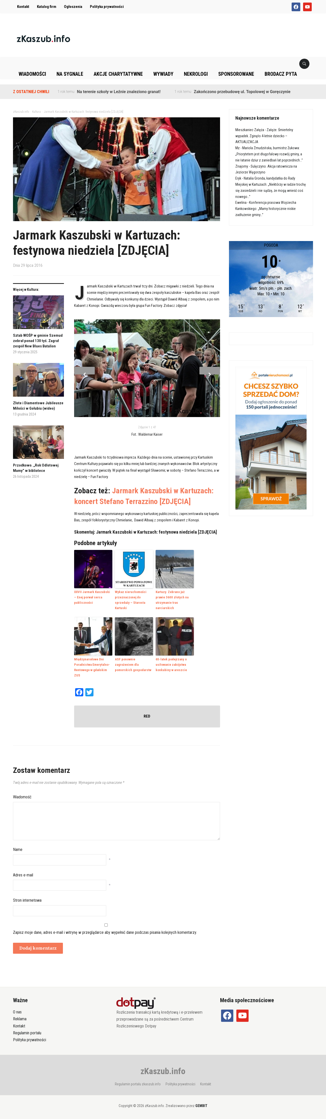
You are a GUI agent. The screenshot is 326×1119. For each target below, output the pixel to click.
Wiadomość (22, 796)
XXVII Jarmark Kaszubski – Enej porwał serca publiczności (92, 597)
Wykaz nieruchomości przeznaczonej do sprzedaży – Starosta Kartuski (130, 600)
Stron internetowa (27, 900)
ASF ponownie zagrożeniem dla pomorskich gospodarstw (133, 664)
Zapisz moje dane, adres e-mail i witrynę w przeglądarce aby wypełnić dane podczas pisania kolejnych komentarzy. (105, 931)
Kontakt (23, 6)
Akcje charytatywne (118, 74)
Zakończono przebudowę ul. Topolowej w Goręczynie (242, 91)
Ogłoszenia (73, 6)
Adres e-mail (23, 874)
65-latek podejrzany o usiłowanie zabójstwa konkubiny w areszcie (171, 664)
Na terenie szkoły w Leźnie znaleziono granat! (118, 91)
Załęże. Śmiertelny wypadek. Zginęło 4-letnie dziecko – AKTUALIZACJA (264, 136)
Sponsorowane (236, 74)
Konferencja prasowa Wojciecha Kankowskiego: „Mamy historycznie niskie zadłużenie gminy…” (265, 208)
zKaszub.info (163, 1071)
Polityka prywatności (107, 6)
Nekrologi (196, 74)
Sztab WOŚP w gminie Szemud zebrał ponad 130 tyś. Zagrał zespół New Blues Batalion (38, 340)
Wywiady (163, 74)
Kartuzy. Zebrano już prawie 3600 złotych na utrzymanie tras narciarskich (172, 600)
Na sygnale (70, 74)
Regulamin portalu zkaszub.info (138, 1084)
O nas (17, 1011)
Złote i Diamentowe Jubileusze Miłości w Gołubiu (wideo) (38, 406)
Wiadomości (32, 74)
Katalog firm (46, 6)
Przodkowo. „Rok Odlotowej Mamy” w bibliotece (36, 468)
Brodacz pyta (281, 74)
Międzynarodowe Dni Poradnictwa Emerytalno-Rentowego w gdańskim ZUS (92, 667)
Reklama (19, 1018)
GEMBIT (201, 1105)
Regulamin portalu (27, 1032)
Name (17, 849)
